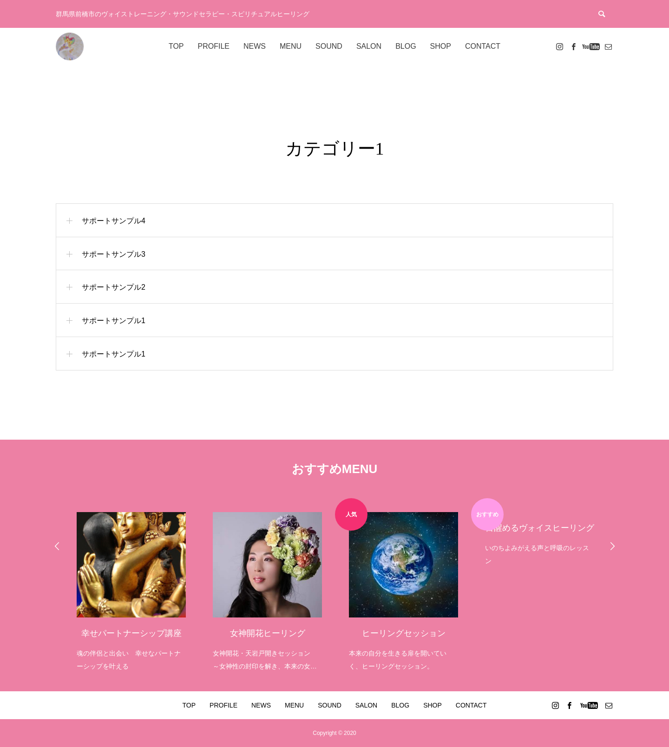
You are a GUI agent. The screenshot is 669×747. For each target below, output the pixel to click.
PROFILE (214, 46)
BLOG (405, 46)
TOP (176, 46)
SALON (368, 46)
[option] (131, 585)
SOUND (328, 46)
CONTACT (482, 46)
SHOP (440, 46)
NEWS (254, 46)
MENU (291, 46)
